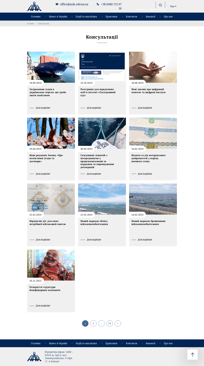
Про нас (168, 16)
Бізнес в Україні (58, 16)
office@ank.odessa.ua (74, 4)
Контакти (131, 16)
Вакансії (150, 16)
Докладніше (43, 107)
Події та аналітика (86, 16)
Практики (111, 16)
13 (109, 323)
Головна (35, 16)
